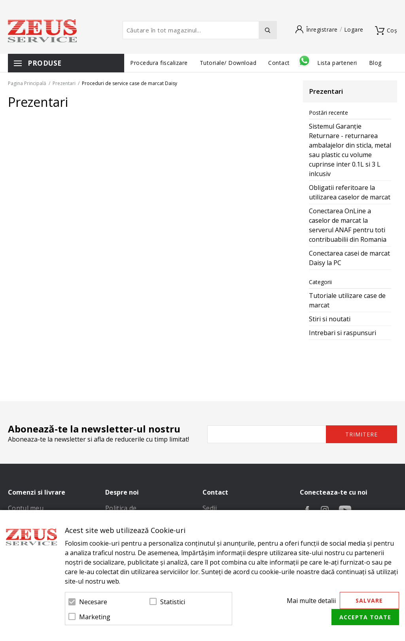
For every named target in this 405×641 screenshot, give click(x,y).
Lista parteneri (337, 62)
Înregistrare (322, 29)
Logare (353, 29)
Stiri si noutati (329, 319)
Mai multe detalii (311, 600)
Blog (375, 62)
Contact (279, 62)
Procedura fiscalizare (159, 62)
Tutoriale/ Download (228, 62)
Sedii (209, 508)
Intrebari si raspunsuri (342, 332)
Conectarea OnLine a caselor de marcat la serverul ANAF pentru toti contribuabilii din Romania (347, 225)
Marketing (94, 617)
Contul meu (26, 508)
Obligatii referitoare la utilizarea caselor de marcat (349, 192)
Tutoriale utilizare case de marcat (347, 300)
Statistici (172, 601)
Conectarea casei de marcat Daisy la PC (349, 258)
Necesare (93, 601)
